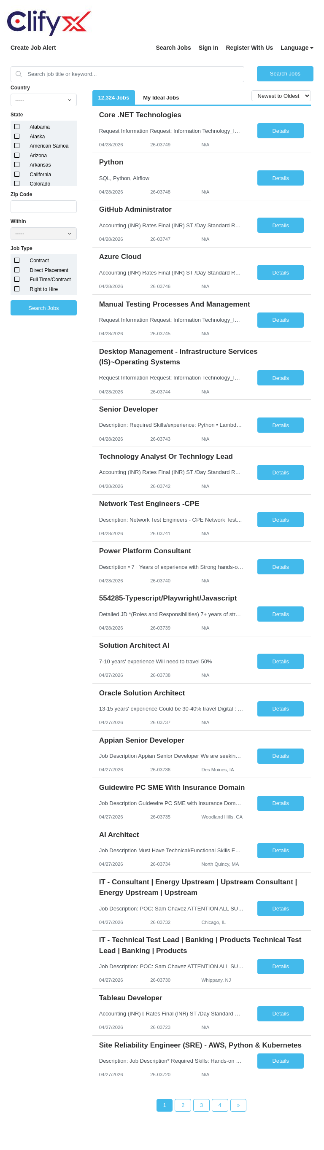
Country (20, 88)
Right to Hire (44, 289)
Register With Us (249, 47)
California (40, 175)
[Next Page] (238, 1105)
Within (18, 221)
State (17, 115)
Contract (39, 261)
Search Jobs (173, 47)
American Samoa (49, 146)
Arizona (38, 156)
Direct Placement (49, 270)
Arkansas (40, 165)
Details (280, 131)
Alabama (40, 127)
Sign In (209, 47)
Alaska (37, 137)
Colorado (40, 184)
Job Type (21, 248)
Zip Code (21, 194)
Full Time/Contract (50, 280)
